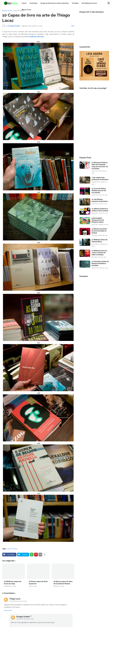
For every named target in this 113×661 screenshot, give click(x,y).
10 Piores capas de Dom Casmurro (38, 582)
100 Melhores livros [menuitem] (89, 3)
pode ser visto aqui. (37, 36)
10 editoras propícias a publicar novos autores (100, 210)
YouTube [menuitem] (75, 3)
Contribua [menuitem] (33, 3)
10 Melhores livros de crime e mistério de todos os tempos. (99, 253)
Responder (8, 610)
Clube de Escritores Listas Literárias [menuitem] (54, 3)
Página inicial (7, 10)
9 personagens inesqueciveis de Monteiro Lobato (98, 220)
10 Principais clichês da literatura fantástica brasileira (100, 263)
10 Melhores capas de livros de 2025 (12, 582)
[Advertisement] (94, 136)
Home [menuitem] (24, 3)
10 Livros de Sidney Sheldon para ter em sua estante (99, 190)
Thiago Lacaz (14, 599)
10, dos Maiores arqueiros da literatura (100, 200)
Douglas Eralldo (23, 617)
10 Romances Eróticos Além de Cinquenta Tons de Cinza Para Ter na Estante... (100, 165)
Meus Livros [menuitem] (26, 10)
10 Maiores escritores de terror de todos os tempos (99, 231)
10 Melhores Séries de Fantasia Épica (99, 241)
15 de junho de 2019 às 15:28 (24, 619)
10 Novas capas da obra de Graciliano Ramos (63, 582)
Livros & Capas (18, 10)
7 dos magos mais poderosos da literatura (100, 178)
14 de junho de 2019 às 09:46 (18, 601)
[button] (109, 3)
